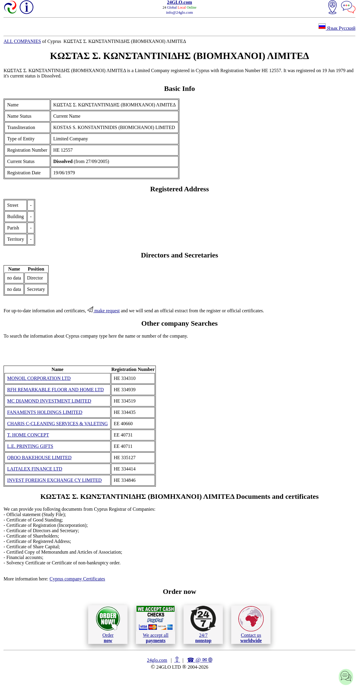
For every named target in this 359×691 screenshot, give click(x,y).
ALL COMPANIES (22, 41)
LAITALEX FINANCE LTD (34, 468)
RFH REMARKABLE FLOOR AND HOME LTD (55, 389)
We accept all (155, 624)
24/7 (203, 624)
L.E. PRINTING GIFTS (30, 446)
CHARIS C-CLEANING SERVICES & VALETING (57, 423)
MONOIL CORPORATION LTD (39, 378)
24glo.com (157, 660)
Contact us (251, 624)
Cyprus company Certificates (77, 578)
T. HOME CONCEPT (28, 434)
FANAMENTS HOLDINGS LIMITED (44, 412)
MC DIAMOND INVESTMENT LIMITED (49, 400)
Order (108, 624)
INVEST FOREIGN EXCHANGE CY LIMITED (54, 480)
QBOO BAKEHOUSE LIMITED (39, 457)
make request (103, 310)
